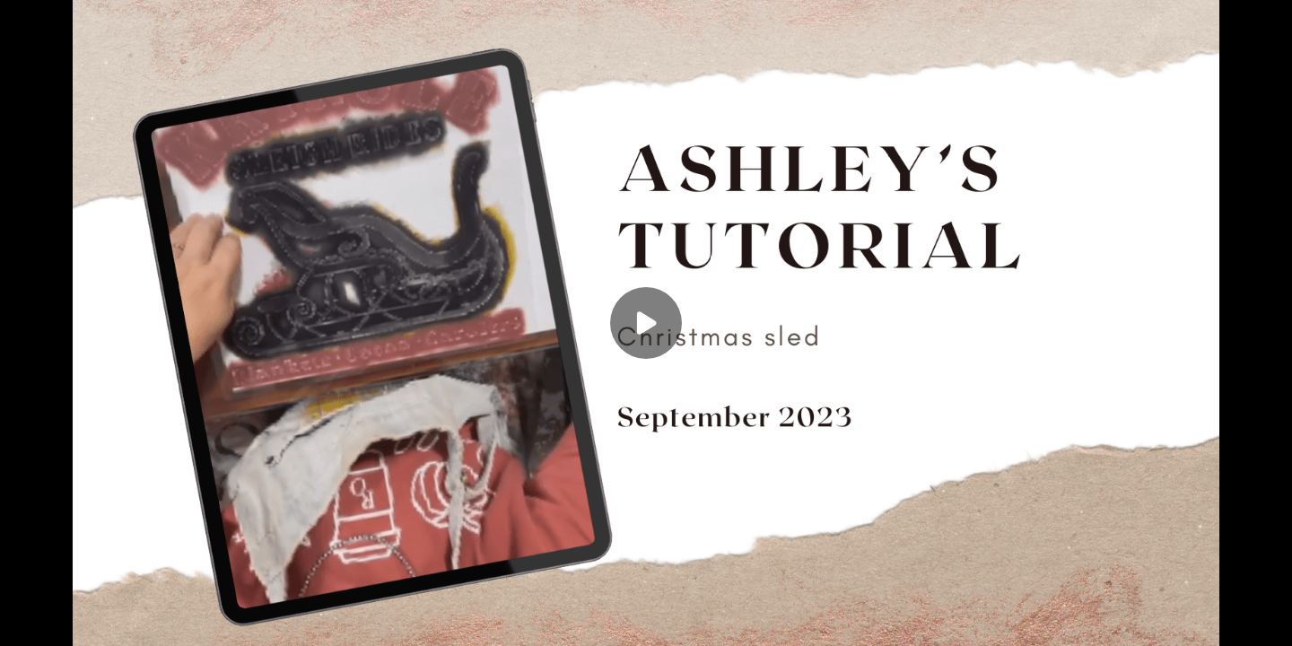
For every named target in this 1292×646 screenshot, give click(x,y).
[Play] (646, 323)
